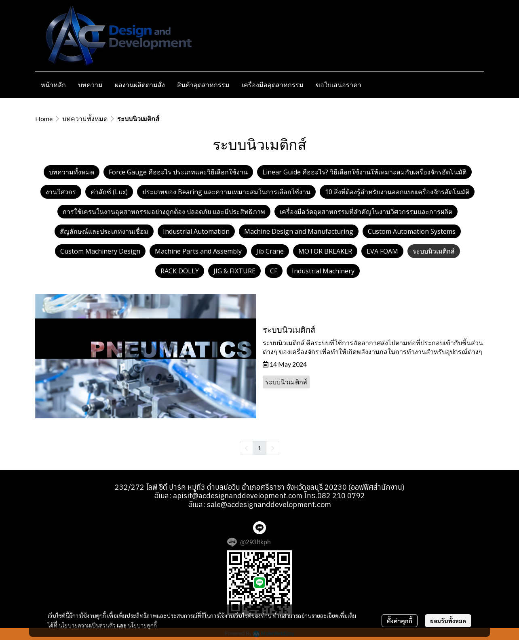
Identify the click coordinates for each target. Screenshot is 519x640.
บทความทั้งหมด (85, 118)
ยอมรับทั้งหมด (448, 620)
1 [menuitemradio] (259, 447)
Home (44, 118)
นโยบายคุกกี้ (142, 625)
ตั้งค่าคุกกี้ (399, 620)
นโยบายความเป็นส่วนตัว (87, 625)
